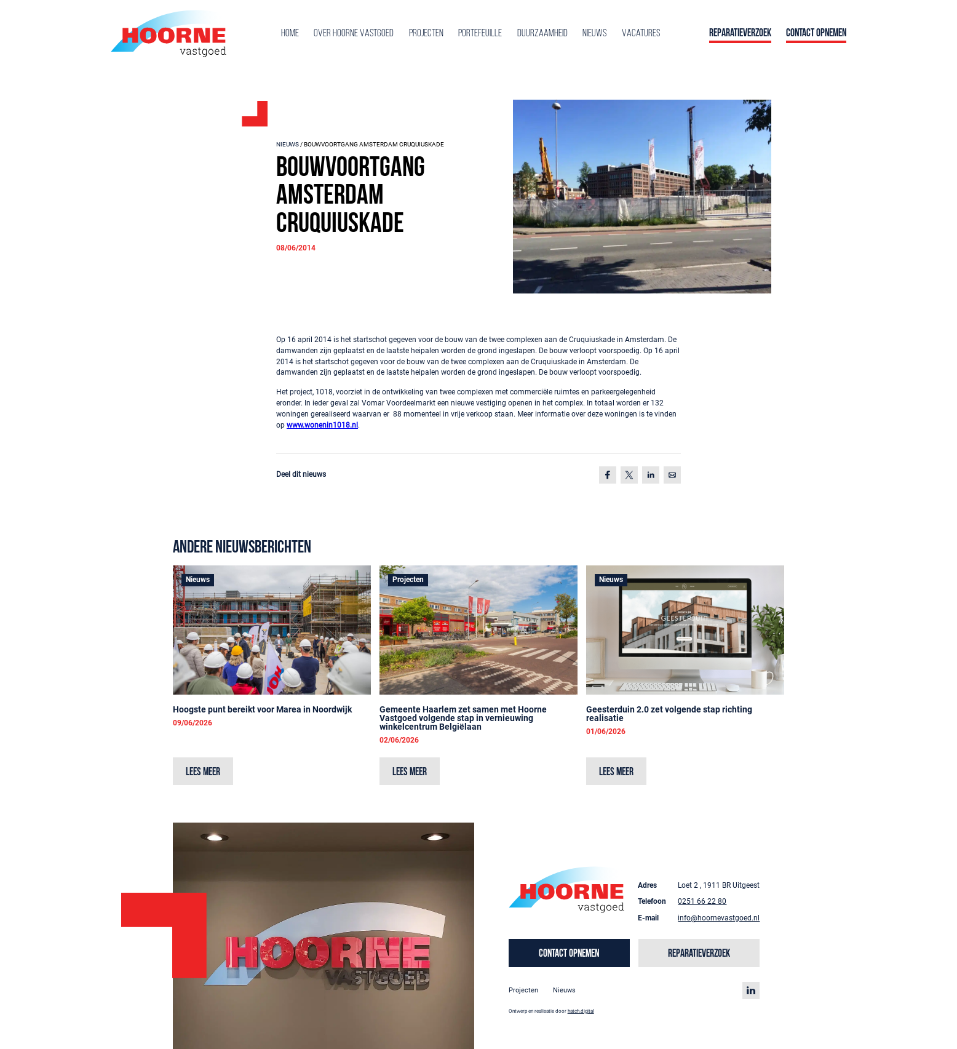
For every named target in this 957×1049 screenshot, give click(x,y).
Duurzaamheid (542, 33)
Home (290, 33)
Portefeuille (480, 33)
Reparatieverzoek (740, 33)
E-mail (648, 918)
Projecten (426, 33)
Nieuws (594, 33)
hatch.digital (581, 1011)
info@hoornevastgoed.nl (719, 918)
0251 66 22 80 (702, 901)
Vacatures (641, 33)
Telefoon (652, 901)
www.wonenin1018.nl (322, 425)
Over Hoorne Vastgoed (354, 33)
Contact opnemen (816, 33)
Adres (647, 885)
